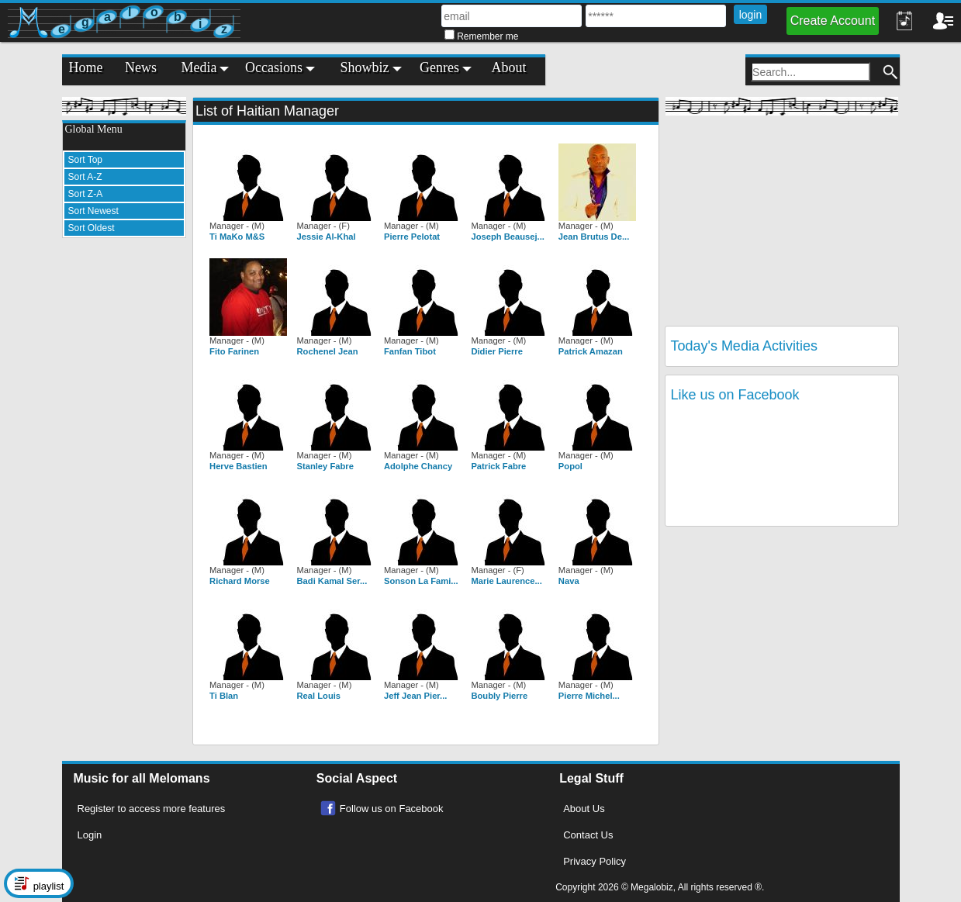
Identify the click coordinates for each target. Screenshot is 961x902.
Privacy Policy (594, 861)
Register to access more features (152, 808)
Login (90, 835)
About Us (583, 808)
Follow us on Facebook (392, 808)
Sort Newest (93, 211)
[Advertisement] (124, 482)
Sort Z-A (85, 193)
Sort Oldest (91, 228)
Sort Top (85, 159)
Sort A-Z (85, 176)
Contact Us (588, 835)
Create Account (832, 20)
